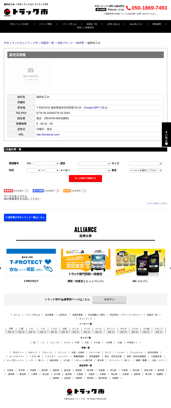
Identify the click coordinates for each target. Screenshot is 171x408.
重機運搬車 (78, 356)
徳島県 (137, 374)
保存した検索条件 (85, 27)
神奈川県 (148, 370)
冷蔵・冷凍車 (77, 352)
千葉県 (124, 370)
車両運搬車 (94, 356)
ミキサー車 (34, 356)
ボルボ (123, 329)
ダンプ (108, 352)
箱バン (41, 360)
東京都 (136, 370)
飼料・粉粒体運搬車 (136, 356)
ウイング (62, 352)
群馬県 (79, 370)
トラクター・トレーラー (56, 356)
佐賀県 (67, 378)
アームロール (136, 352)
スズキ (135, 329)
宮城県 (33, 370)
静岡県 (11, 374)
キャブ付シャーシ (15, 360)
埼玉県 (113, 370)
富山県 (45, 374)
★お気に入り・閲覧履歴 (166, 134)
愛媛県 (160, 374)
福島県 (56, 370)
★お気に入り (136, 24)
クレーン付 (94, 352)
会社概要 (49, 315)
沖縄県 (115, 378)
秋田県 (44, 370)
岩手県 (21, 370)
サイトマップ (85, 318)
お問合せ (63, 315)
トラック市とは (69, 24)
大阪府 (91, 374)
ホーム (17, 315)
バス (31, 360)
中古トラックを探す (19, 24)
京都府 (80, 374)
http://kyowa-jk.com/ (47, 134)
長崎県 (79, 378)
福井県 (68, 374)
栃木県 (67, 370)
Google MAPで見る (95, 107)
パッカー (120, 352)
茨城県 (101, 370)
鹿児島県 (102, 378)
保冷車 (100, 360)
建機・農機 (141, 360)
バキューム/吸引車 (83, 360)
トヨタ (54, 329)
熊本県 (90, 378)
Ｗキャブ (33, 352)
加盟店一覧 (92, 24)
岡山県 (114, 374)
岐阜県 (161, 370)
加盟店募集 (77, 315)
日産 (65, 329)
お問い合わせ (113, 24)
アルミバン (47, 352)
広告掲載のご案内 (96, 315)
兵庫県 (103, 374)
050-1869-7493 (146, 8)
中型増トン (132, 342)
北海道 (10, 370)
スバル (98, 329)
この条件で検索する (86, 178)
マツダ (87, 329)
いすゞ (32, 329)
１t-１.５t (54, 342)
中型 (77, 342)
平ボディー (18, 352)
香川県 (148, 374)
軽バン (127, 360)
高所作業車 (153, 352)
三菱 (21, 329)
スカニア (159, 329)
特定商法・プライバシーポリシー (126, 315)
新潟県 (90, 370)
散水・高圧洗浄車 (113, 356)
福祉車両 (54, 360)
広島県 (125, 374)
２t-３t (67, 342)
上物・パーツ (158, 360)
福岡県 (56, 378)
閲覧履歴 (157, 24)
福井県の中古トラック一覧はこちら (25, 217)
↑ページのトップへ (156, 203)
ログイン (109, 299)
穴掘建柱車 (156, 356)
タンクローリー (16, 356)
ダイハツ (111, 329)
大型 (86, 342)
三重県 (34, 374)
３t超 (119, 342)
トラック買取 (45, 24)
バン (43, 342)
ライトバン (114, 360)
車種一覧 (11, 332)
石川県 (57, 374)
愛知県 (23, 374)
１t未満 (108, 342)
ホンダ (75, 329)
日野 (11, 329)
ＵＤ (43, 329)
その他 (146, 329)
